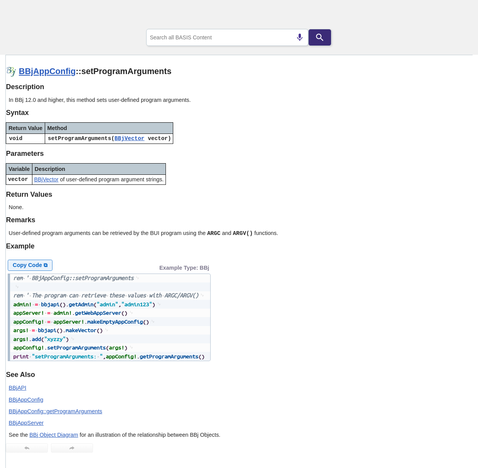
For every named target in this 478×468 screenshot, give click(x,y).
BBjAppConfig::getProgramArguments (55, 411)
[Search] (319, 37)
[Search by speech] (299, 37)
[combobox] (227, 37)
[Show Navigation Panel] (457, 16)
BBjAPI (18, 388)
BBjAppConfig (47, 71)
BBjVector (130, 138)
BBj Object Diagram (53, 435)
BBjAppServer (26, 423)
